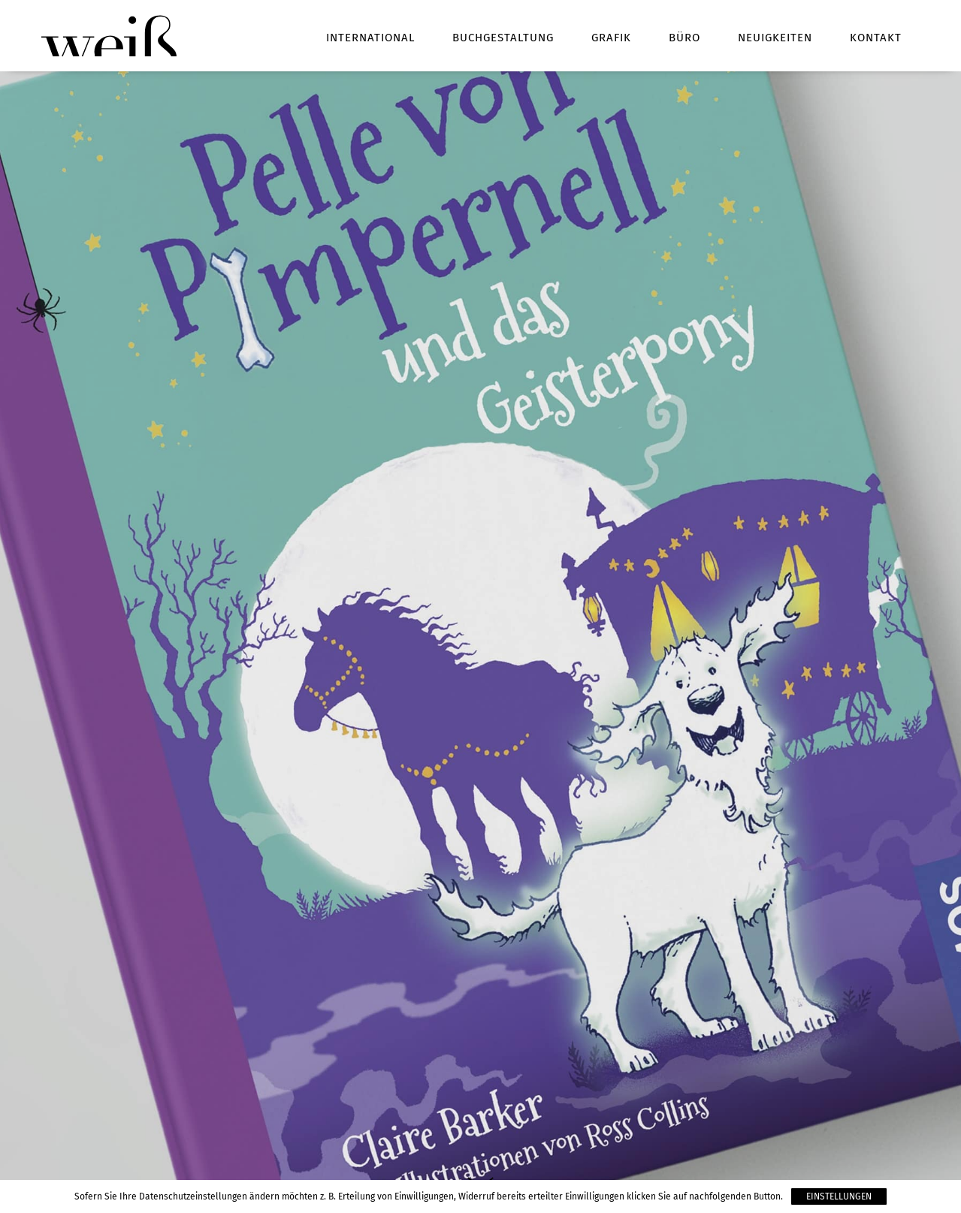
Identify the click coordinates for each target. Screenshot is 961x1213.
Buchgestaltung (503, 37)
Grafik (611, 37)
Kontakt (876, 37)
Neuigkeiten (775, 37)
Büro (684, 37)
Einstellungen (839, 1196)
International (370, 37)
